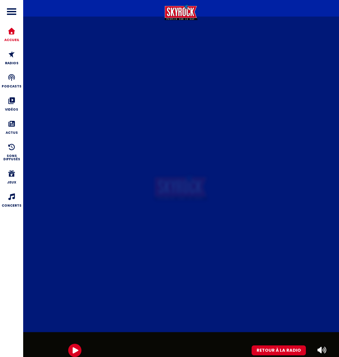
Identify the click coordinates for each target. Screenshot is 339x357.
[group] (181, 344)
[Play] (74, 350)
